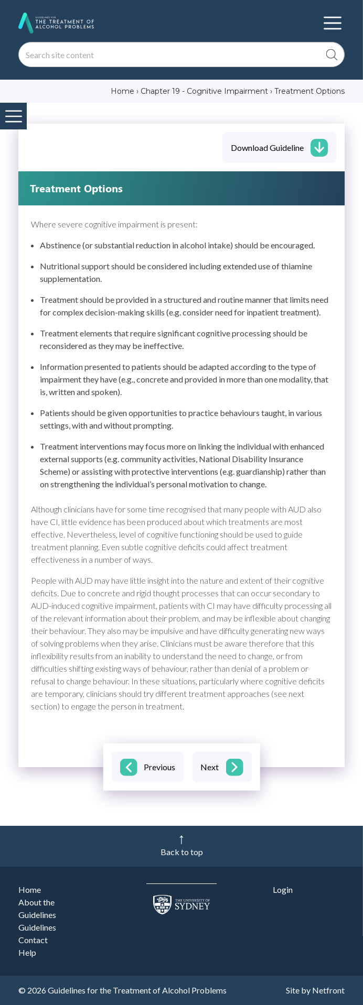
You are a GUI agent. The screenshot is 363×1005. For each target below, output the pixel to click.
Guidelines (37, 927)
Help (27, 952)
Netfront (328, 990)
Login (283, 889)
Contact (33, 940)
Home (29, 889)
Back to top (182, 852)
